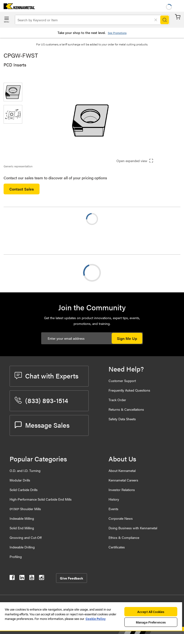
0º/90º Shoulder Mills (25, 508)
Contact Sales (21, 189)
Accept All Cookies (150, 611)
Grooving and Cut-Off (26, 537)
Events (113, 508)
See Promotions (117, 33)
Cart (177, 17)
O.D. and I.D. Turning (25, 470)
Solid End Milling (22, 527)
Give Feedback (71, 578)
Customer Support (122, 380)
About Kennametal (122, 470)
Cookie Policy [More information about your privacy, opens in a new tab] (96, 618)
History (114, 499)
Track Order (117, 399)
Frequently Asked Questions (129, 390)
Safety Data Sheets (122, 418)
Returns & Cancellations (126, 409)
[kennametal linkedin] (21, 578)
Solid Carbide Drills (24, 489)
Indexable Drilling (22, 547)
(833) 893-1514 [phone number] (41, 400)
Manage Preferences (151, 622)
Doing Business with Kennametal (133, 527)
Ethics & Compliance (124, 537)
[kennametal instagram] (41, 578)
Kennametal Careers (123, 480)
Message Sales (42, 425)
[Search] (164, 20)
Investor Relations (122, 489)
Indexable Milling (22, 518)
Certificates (117, 547)
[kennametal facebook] (12, 578)
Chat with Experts (46, 375)
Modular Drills (20, 480)
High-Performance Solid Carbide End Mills (41, 499)
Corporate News (121, 518)
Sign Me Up (127, 338)
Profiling (16, 556)
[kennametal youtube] (31, 578)
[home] (17, 7)
